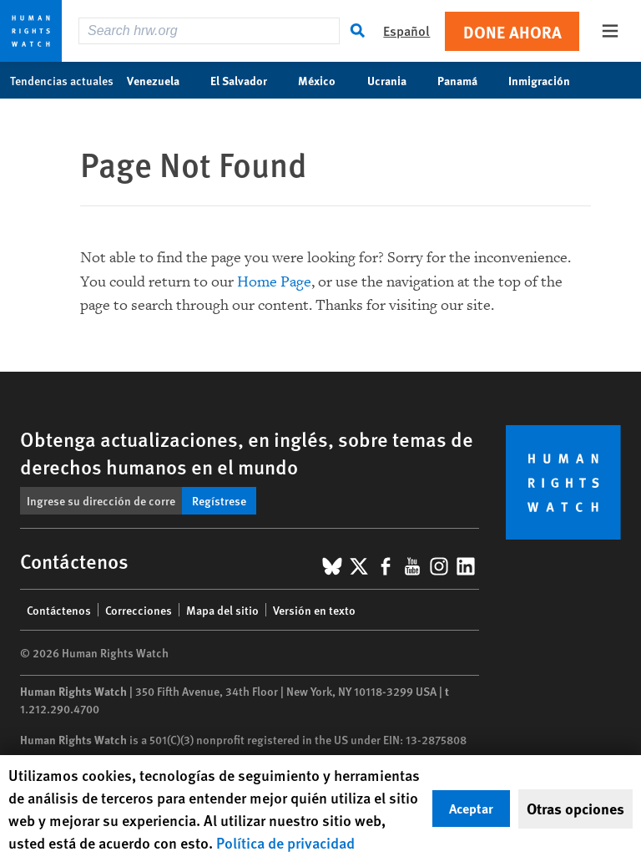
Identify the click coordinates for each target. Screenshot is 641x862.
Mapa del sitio (222, 609)
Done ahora (512, 31)
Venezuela (162, 80)
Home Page (274, 282)
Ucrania (395, 80)
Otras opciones (575, 808)
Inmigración (548, 80)
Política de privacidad (285, 842)
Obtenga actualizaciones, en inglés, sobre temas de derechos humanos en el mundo (246, 452)
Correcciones (138, 609)
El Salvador (247, 80)
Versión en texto (314, 609)
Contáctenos (59, 609)
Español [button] (406, 30)
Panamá (466, 80)
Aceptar (471, 808)
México (325, 80)
